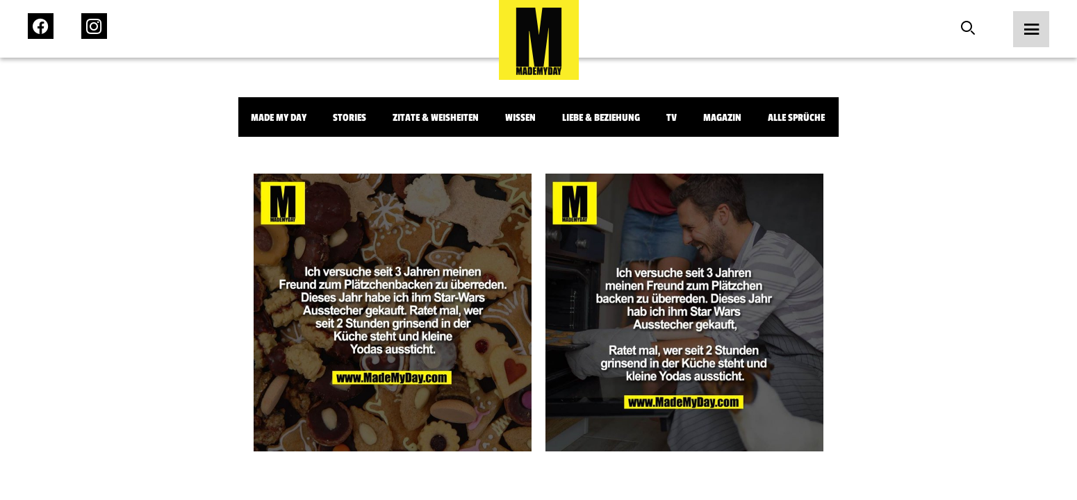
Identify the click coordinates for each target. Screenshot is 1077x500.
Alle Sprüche (796, 118)
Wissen (520, 118)
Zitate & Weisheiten (436, 118)
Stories (349, 118)
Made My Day (278, 118)
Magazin (722, 118)
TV (671, 118)
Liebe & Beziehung (601, 118)
